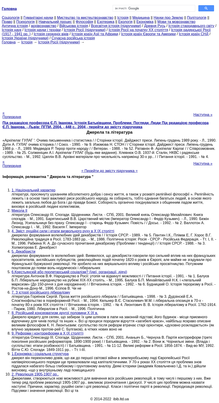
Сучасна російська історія (73, 38)
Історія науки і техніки (42, 30)
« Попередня (11, 115)
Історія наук (12, 30)
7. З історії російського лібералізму (41, 292)
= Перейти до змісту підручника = (109, 171)
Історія (123, 18)
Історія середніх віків (51, 34)
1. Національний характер (33, 190)
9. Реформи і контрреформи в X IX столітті (47, 333)
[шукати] (153, 8)
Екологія (125, 22)
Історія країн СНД (194, 34)
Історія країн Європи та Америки (148, 34)
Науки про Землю (168, 18)
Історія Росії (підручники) (84, 30)
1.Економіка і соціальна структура (40, 354)
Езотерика (105, 22)
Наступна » (202, 115)
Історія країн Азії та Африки (95, 34)
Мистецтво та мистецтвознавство (85, 18)
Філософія (84, 22)
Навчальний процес (55, 22)
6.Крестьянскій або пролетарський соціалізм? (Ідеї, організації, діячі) (69, 272)
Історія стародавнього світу (191, 26)
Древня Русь (154, 26)
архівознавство (43, 26)
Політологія (196, 18)
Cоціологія (10, 18)
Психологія (25, 22)
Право (7, 22)
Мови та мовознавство (176, 22)
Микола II (19, 211)
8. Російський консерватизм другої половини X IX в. (55, 313)
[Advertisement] (109, 76)
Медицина (141, 18)
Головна (9, 42)
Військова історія (73, 26)
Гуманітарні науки (38, 18)
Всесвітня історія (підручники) (116, 26)
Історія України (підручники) (25, 38)
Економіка (144, 22)
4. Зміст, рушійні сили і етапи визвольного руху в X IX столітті (63, 231)
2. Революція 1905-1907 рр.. (35, 374)
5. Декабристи (23, 251)
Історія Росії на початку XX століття (138, 30)
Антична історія (15, 26)
